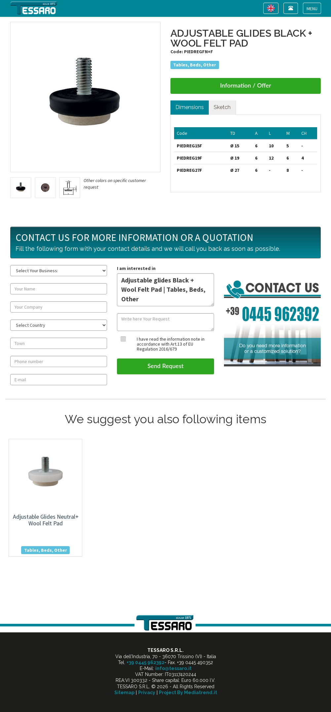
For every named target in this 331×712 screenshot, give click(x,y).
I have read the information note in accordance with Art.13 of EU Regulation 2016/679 (170, 344)
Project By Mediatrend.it (188, 692)
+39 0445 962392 (146, 662)
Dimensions (189, 107)
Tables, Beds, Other (194, 65)
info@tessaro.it (173, 668)
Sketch (222, 107)
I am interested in (136, 268)
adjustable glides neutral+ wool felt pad (46, 520)
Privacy (146, 692)
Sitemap (124, 692)
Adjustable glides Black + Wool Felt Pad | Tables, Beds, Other (165, 289)
